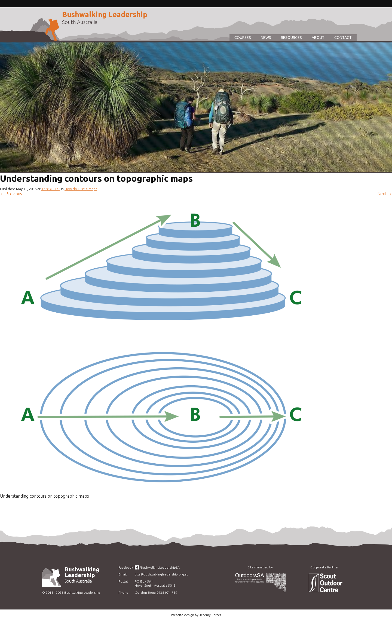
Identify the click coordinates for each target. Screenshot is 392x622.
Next (384, 193)
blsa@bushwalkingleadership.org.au (161, 574)
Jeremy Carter (210, 615)
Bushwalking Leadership (104, 14)
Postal (123, 581)
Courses (242, 37)
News (266, 37)
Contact (343, 37)
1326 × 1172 (50, 189)
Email (122, 574)
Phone (123, 592)
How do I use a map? (81, 189)
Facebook (125, 567)
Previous (11, 193)
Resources (291, 37)
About (318, 37)
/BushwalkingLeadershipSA (160, 567)
